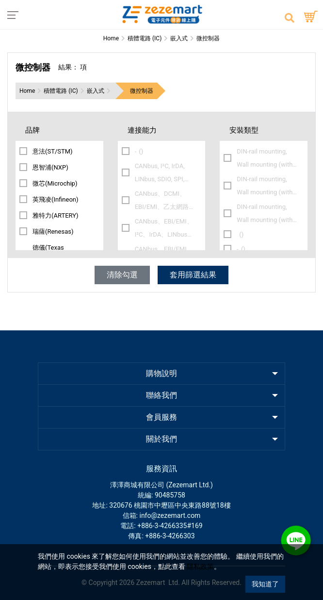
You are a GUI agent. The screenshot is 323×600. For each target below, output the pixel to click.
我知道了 (265, 584)
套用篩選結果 (193, 274)
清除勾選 (122, 274)
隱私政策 (200, 566)
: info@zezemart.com (168, 515)
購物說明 (161, 373)
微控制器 (141, 90)
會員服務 (161, 417)
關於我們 (161, 439)
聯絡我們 (161, 395)
